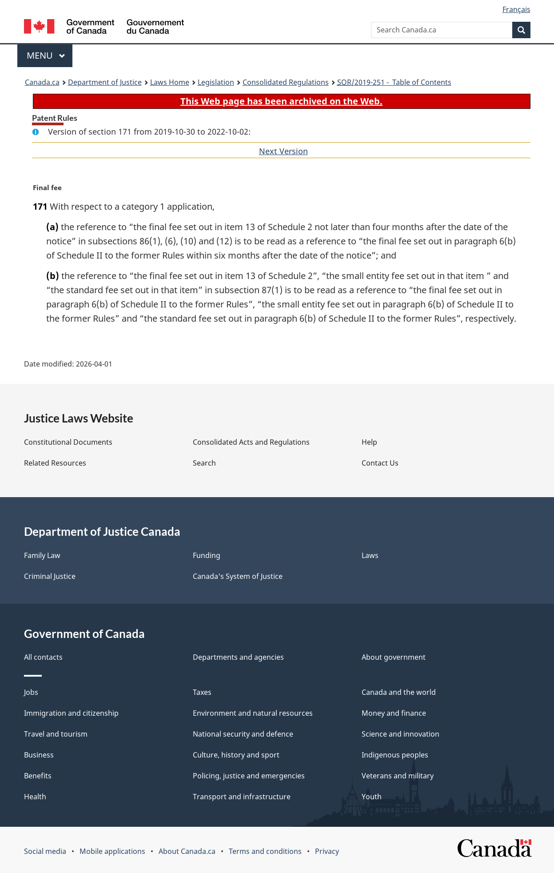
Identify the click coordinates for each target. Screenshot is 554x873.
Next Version (283, 151)
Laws (370, 555)
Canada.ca (42, 82)
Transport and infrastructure (242, 796)
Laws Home (169, 82)
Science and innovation (400, 734)
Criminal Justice (50, 576)
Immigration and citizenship (71, 713)
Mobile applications (112, 851)
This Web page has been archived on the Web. (281, 101)
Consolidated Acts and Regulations (251, 442)
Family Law (42, 555)
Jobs (31, 692)
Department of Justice (105, 82)
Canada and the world (399, 692)
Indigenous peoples (395, 755)
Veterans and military (398, 776)
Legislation (216, 82)
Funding (206, 555)
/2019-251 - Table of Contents (394, 82)
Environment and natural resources (253, 713)
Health (35, 796)
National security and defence (243, 734)
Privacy (327, 851)
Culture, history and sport (236, 755)
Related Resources (55, 463)
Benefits (38, 776)
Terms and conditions (265, 851)
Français (516, 9)
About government (394, 657)
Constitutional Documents (68, 442)
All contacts (43, 657)
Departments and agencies (238, 657)
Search (204, 463)
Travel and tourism (56, 734)
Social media (45, 851)
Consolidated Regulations (286, 82)
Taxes (202, 692)
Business (39, 755)
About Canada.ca (187, 851)
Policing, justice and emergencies (249, 776)
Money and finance (394, 713)
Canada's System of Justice (238, 576)
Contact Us (380, 463)
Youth (372, 796)
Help (369, 442)
